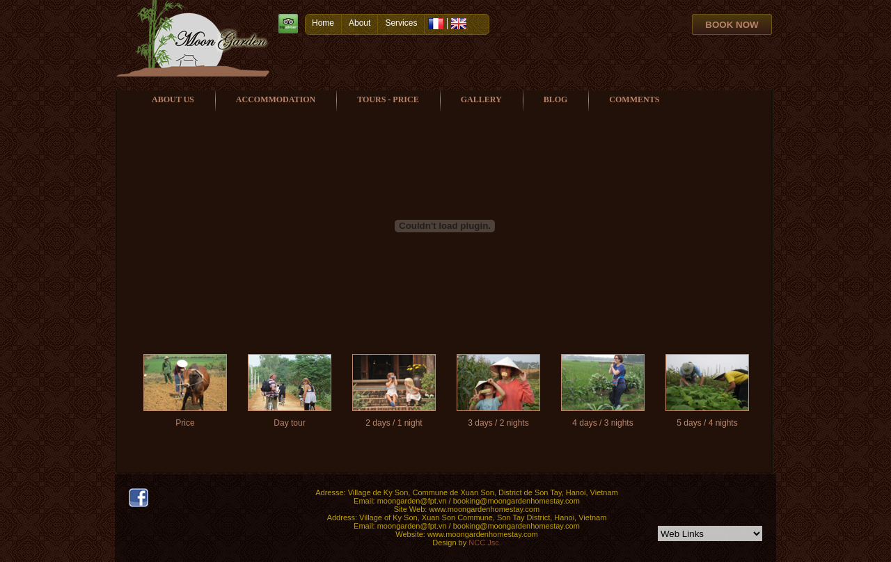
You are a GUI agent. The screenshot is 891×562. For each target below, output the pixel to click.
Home (323, 23)
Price (184, 423)
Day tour (289, 423)
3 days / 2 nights (498, 423)
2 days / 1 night (393, 423)
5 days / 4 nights (707, 423)
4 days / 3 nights (602, 423)
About (359, 23)
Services (401, 23)
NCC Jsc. (484, 542)
